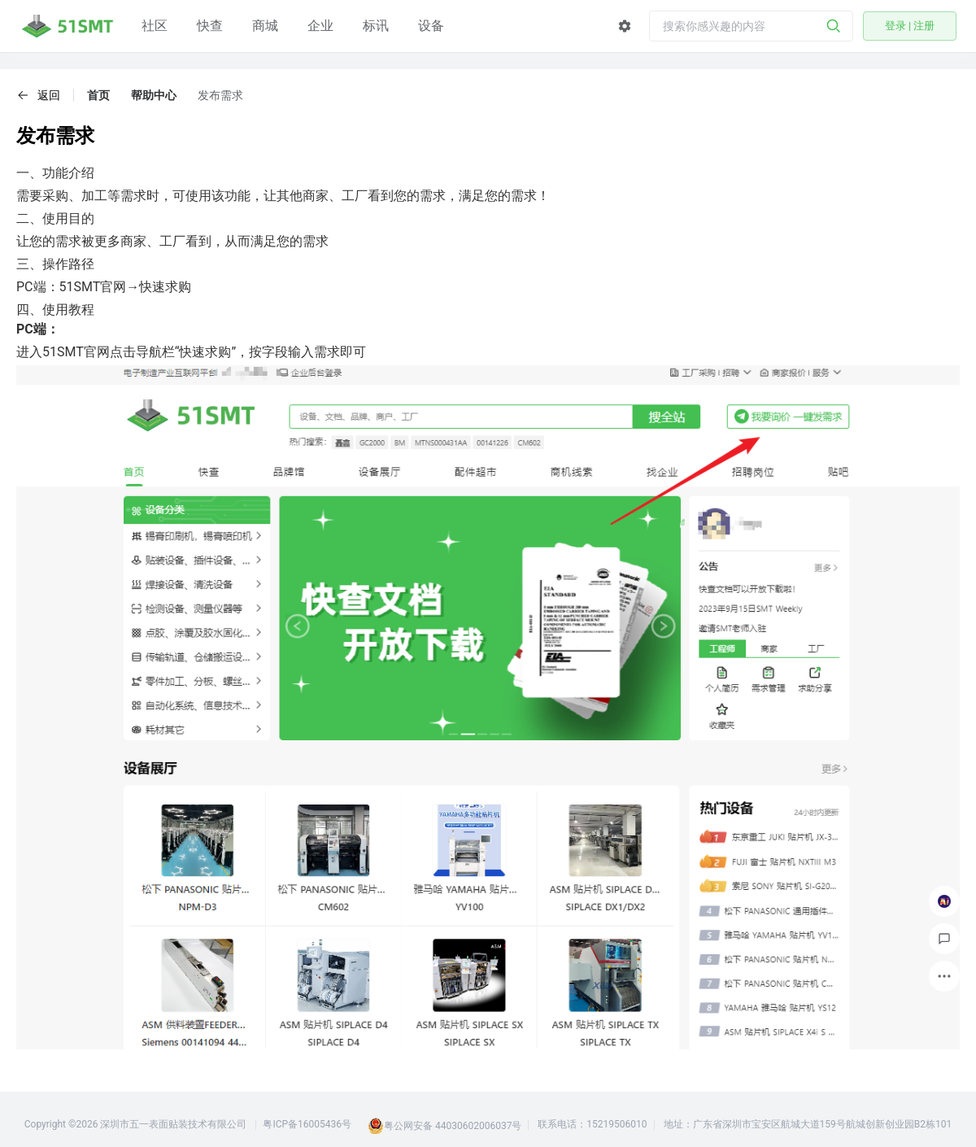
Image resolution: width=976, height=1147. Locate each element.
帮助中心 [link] (153, 95)
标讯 (376, 25)
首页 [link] (98, 95)
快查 (210, 25)
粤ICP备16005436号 (307, 1124)
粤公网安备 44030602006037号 (452, 1126)
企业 (320, 25)
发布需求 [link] (220, 95)
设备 (431, 25)
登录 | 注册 (910, 26)
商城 (265, 25)
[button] (38, 95)
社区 (155, 25)
